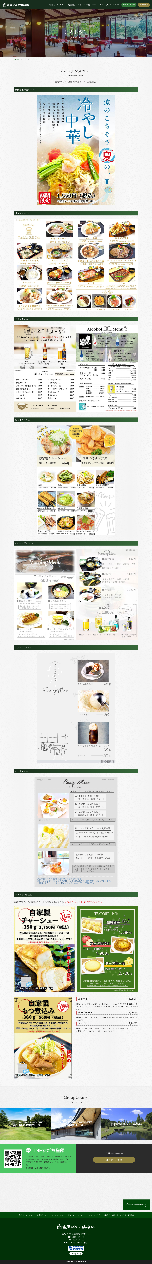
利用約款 (131, 1215)
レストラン (81, 5)
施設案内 (71, 5)
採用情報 (115, 1215)
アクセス (116, 5)
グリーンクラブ (105, 5)
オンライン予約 (129, 4)
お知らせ (51, 5)
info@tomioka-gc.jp (79, 1242)
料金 (88, 5)
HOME (16, 60)
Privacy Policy (76, 1254)
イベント (94, 5)
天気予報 (123, 1215)
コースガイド (62, 5)
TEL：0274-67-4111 (76, 1237)
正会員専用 (144, 4)
